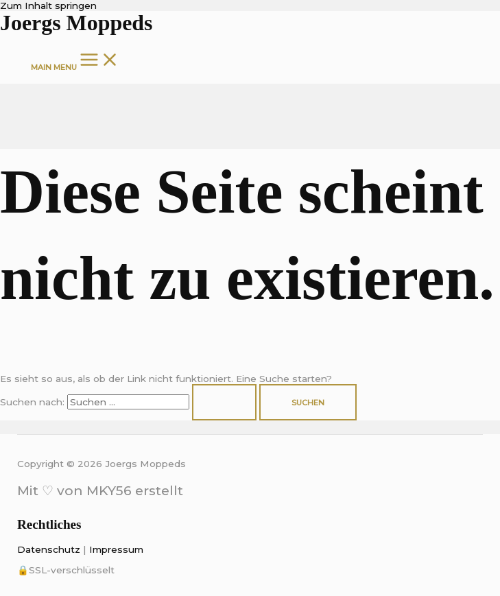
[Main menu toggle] (75, 60)
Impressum (116, 549)
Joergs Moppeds (76, 23)
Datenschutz (48, 549)
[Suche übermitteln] (224, 402)
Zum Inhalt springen (48, 5)
